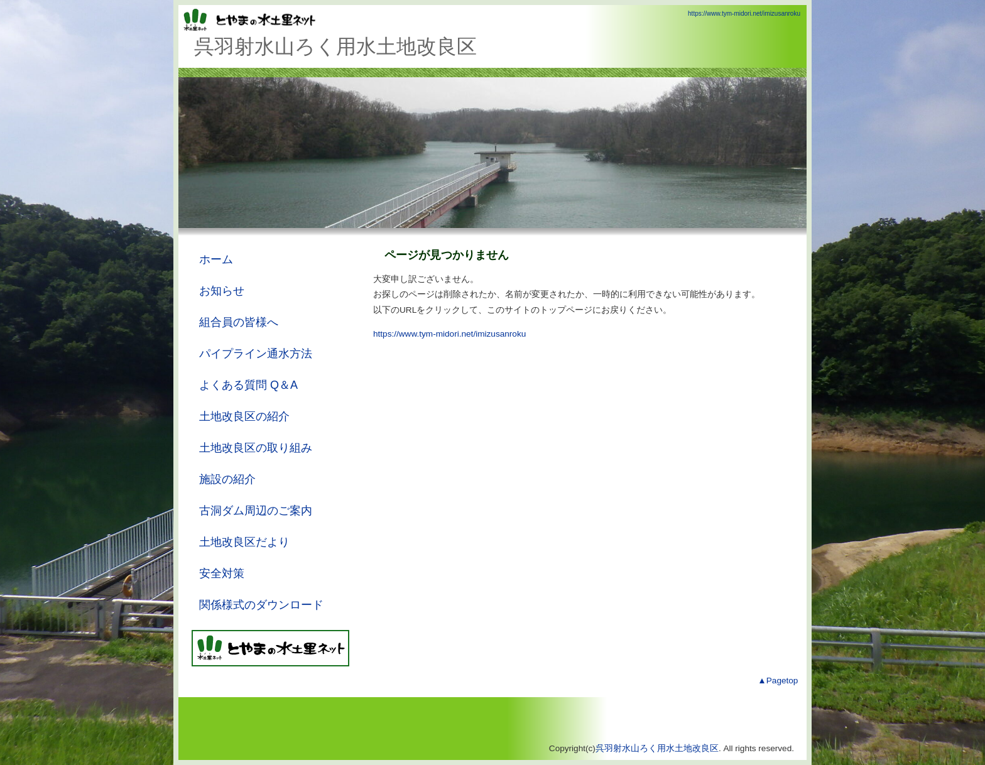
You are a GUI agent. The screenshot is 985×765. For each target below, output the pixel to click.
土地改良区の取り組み (255, 448)
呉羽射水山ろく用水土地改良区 (657, 748)
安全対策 (221, 573)
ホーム (216, 259)
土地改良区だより (244, 542)
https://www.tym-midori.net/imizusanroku (744, 13)
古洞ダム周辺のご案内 (255, 510)
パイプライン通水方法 (255, 353)
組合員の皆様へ (238, 322)
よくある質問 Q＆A (248, 385)
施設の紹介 (227, 479)
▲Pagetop (778, 680)
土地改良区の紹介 (244, 416)
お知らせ (221, 291)
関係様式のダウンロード (261, 605)
